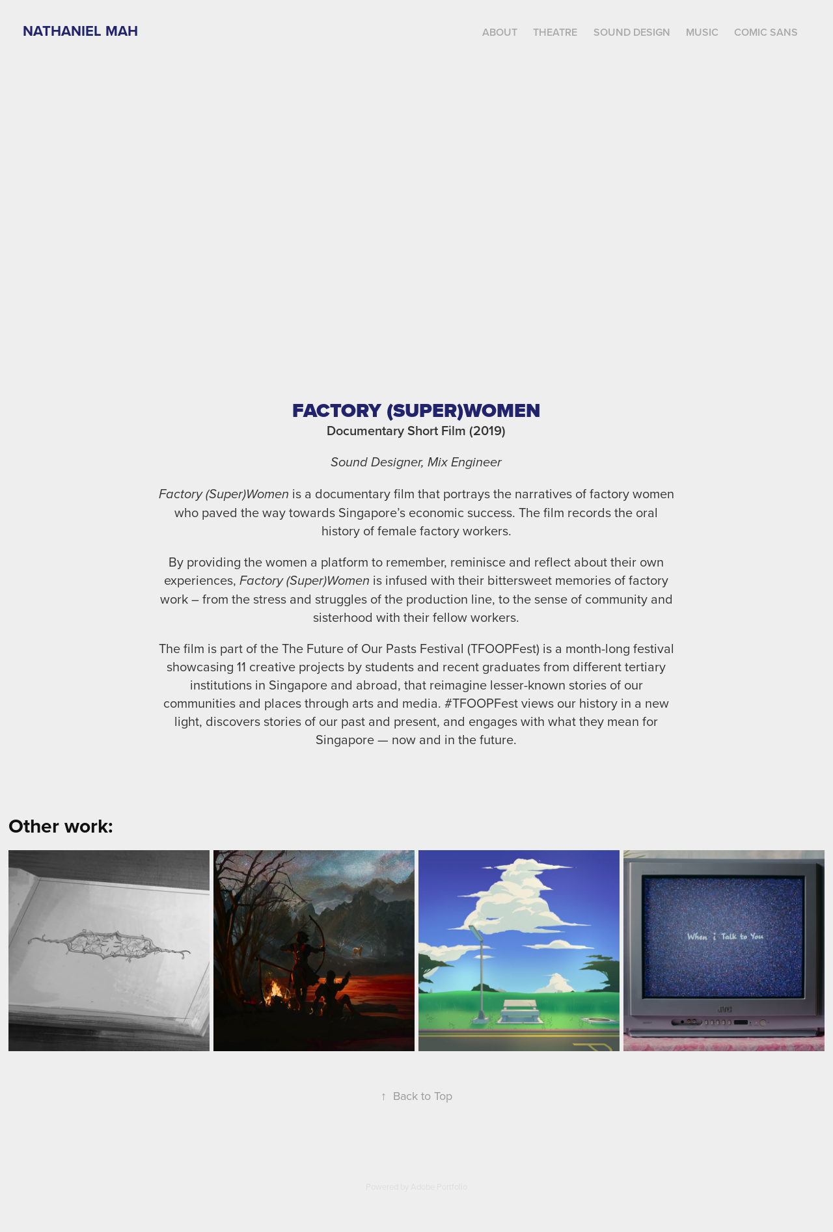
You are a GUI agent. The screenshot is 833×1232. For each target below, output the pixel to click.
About (499, 32)
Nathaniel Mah (80, 30)
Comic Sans (766, 32)
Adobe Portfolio (439, 1186)
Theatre (555, 32)
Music (702, 32)
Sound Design (632, 32)
